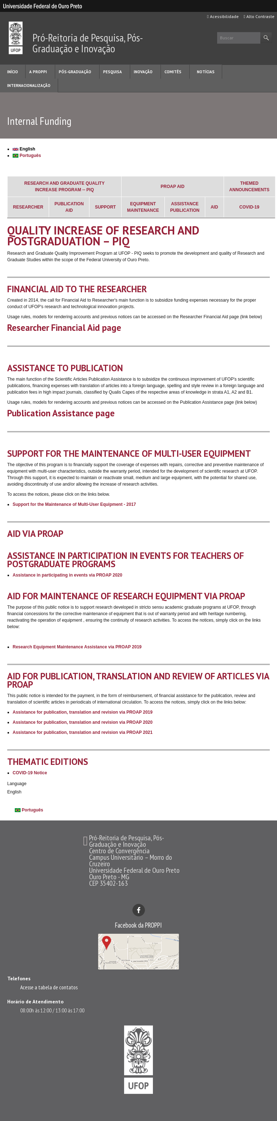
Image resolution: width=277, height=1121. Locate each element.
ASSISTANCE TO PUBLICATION (65, 368)
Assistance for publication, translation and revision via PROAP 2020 (83, 722)
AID (181, 186)
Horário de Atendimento (35, 1001)
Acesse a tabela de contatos (49, 987)
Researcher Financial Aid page (64, 327)
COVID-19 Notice (30, 772)
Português (27, 155)
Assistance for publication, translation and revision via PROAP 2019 (83, 712)
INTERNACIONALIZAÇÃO (28, 85)
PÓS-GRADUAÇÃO (75, 71)
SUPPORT (105, 207)
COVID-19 (249, 207)
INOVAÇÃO (143, 71)
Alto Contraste (259, 16)
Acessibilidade (222, 16)
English (24, 149)
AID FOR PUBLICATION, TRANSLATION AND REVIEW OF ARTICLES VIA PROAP (138, 680)
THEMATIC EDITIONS (47, 761)
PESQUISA (112, 71)
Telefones (19, 978)
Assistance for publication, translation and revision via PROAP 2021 (83, 732)
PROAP (168, 186)
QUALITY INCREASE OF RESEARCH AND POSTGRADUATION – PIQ (103, 236)
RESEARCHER (28, 207)
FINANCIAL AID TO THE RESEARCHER (77, 289)
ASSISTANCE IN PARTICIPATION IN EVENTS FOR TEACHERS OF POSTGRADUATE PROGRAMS (125, 560)
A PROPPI (38, 71)
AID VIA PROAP (35, 533)
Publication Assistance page (61, 413)
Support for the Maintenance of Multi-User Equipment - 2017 (74, 504)
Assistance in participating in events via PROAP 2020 (67, 575)
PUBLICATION (69, 203)
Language (16, 783)
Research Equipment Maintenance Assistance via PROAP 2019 (77, 646)
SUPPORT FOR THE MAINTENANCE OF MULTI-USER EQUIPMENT (129, 453)
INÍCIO (12, 71)
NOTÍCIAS (206, 71)
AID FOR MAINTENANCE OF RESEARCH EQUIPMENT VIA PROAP (126, 596)
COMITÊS (172, 71)
